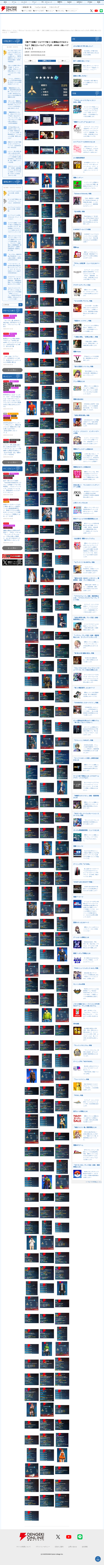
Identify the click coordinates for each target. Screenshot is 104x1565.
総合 (5, 2)
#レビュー (50, 11)
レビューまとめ (41, 7)
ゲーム (14, 2)
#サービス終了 (38, 11)
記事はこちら (47, 61)
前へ (31, 61)
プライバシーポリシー (43, 1546)
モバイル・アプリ (30, 30)
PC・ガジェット (47, 2)
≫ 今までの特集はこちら (94, 1182)
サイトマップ (54, 7)
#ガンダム (60, 11)
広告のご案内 (59, 1546)
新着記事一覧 (27, 7)
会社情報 (85, 1546)
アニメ (34, 2)
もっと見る (12, 370)
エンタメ (24, 2)
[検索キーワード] (10, 304)
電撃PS (59, 2)
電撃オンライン (6, 30)
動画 (98, 2)
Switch (69, 2)
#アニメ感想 (26, 11)
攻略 (38, 30)
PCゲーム (21, 30)
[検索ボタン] (20, 304)
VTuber (90, 2)
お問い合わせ (72, 1546)
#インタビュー (71, 11)
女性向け (79, 2)
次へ (63, 61)
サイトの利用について (23, 1546)
